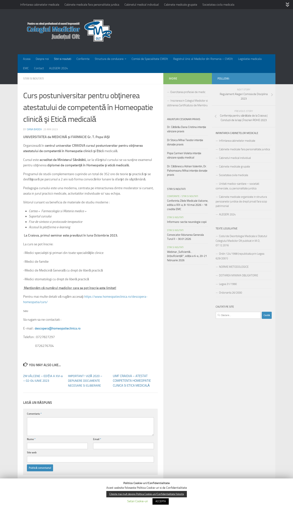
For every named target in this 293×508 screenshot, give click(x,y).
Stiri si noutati (62, 59)
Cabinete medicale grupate (180, 4)
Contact (39, 68)
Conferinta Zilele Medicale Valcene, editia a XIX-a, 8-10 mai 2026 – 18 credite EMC (187, 205)
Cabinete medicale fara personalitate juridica (91, 4)
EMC (26, 68)
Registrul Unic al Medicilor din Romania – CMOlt (203, 59)
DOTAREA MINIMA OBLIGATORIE (238, 275)
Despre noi (42, 59)
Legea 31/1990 (228, 284)
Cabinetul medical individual (141, 4)
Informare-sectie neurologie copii (186, 222)
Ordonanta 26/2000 (230, 292)
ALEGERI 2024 (58, 68)
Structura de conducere (109, 59)
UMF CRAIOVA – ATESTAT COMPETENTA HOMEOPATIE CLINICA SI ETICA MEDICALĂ (132, 380)
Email (97, 439)
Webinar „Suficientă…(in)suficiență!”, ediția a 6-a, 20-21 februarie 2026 (187, 256)
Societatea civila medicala (218, 4)
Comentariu (34, 413)
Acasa (26, 59)
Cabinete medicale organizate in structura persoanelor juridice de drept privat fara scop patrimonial (241, 201)
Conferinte (83, 59)
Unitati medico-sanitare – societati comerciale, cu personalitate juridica (237, 186)
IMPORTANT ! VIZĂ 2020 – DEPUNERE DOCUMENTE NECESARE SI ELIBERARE (86, 380)
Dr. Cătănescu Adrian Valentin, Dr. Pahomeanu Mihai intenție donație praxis (187, 170)
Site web (32, 452)
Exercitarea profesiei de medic (187, 92)
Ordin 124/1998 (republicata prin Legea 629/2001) (240, 256)
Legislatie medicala (250, 59)
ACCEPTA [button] (160, 501)
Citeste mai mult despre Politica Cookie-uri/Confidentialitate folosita (146, 494)
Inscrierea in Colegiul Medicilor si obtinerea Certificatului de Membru (187, 103)
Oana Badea (34, 129)
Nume (31, 439)
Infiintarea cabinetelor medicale (39, 4)
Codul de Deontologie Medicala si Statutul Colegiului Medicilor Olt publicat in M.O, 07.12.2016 (241, 240)
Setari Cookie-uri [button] (137, 501)
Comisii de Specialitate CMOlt (150, 59)
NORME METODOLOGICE (234, 267)
